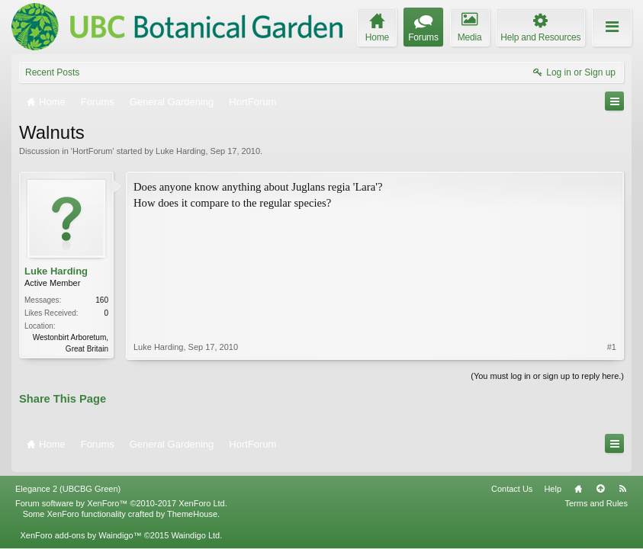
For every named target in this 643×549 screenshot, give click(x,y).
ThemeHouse (192, 504)
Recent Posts (52, 72)
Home (578, 479)
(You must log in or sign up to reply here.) (547, 374)
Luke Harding (180, 151)
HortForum (92, 151)
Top (600, 479)
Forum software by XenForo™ (121, 493)
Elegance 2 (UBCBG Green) (68, 478)
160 (101, 300)
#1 (611, 269)
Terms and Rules (596, 493)
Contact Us (511, 478)
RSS (622, 479)
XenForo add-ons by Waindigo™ (80, 525)
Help (552, 478)
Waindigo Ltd (195, 525)
